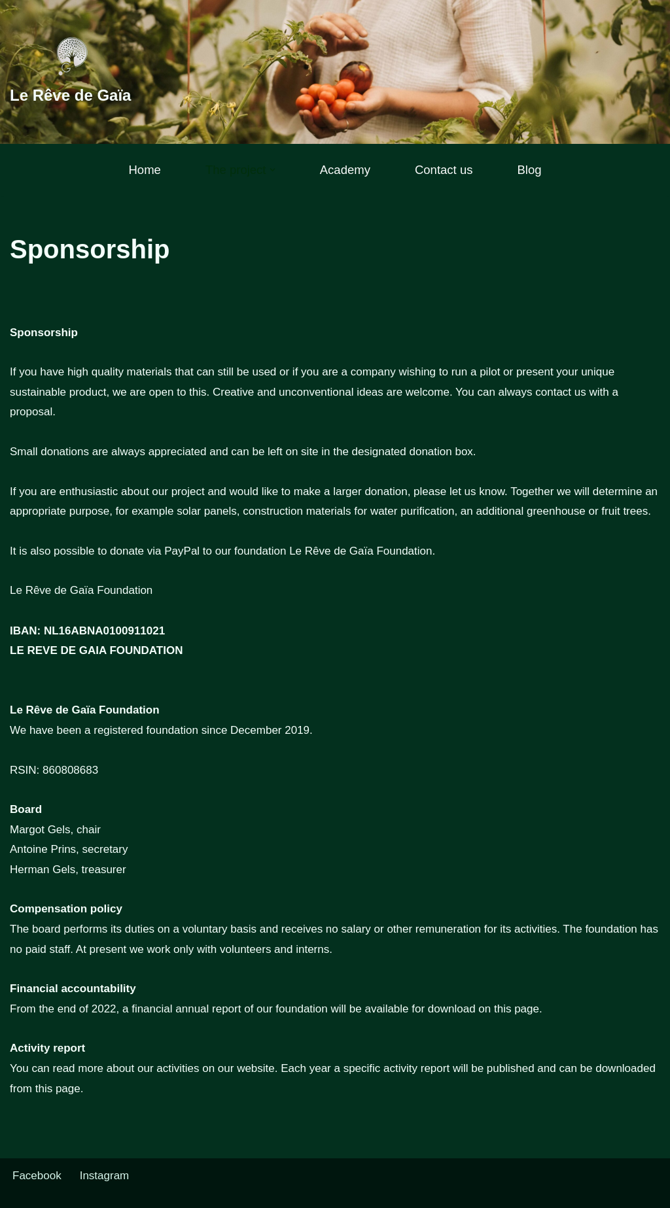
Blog (529, 170)
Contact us (444, 170)
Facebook (37, 1175)
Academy (345, 170)
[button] (272, 170)
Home (144, 170)
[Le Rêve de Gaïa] (70, 72)
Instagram (105, 1175)
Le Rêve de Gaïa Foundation (81, 590)
